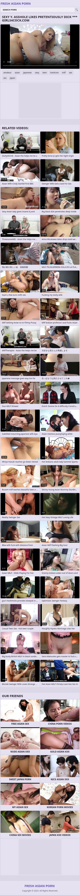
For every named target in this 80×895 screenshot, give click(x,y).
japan (12, 78)
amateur (7, 72)
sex (70, 72)
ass (4, 78)
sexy (37, 72)
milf (64, 72)
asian (17, 72)
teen (45, 72)
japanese (27, 72)
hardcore (54, 72)
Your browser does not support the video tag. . (40, 46)
